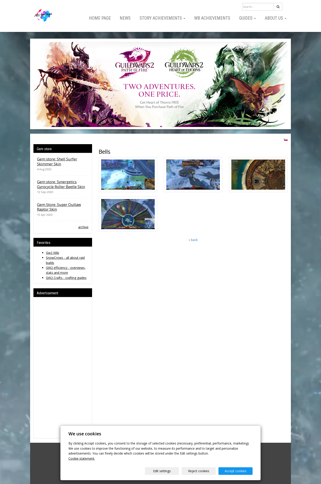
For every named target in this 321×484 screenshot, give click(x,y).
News (125, 18)
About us (275, 18)
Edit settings (162, 471)
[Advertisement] (62, 368)
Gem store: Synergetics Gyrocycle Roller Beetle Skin (61, 184)
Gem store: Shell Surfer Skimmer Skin (57, 161)
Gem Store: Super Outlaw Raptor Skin (59, 207)
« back (193, 240)
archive (83, 227)
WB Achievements (212, 18)
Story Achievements (162, 18)
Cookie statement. (81, 458)
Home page (100, 18)
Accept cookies (236, 471)
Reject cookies (198, 471)
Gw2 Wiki (52, 253)
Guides (247, 18)
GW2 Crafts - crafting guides (66, 278)
